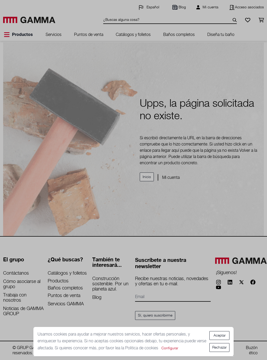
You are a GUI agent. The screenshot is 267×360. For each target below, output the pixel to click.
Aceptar (220, 335)
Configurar (169, 348)
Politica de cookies (142, 348)
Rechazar (219, 347)
